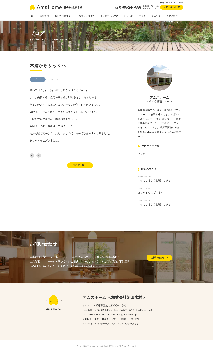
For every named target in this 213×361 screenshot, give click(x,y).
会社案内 (44, 16)
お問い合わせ (159, 257)
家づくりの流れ (86, 16)
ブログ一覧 (80, 165)
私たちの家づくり (64, 16)
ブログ (142, 16)
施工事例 (156, 16)
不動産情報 (172, 16)
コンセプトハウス (109, 16)
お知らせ (128, 16)
